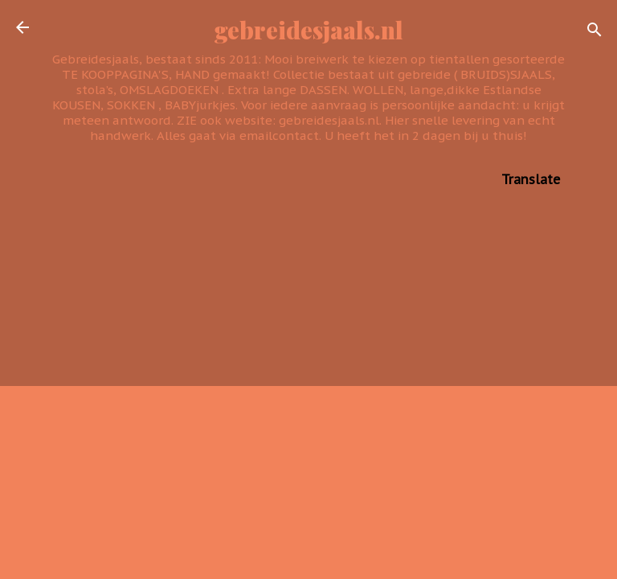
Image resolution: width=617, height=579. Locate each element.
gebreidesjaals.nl (309, 29)
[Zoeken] (594, 32)
